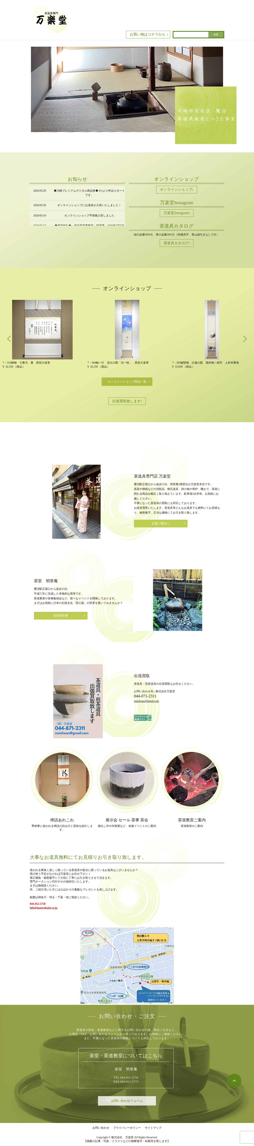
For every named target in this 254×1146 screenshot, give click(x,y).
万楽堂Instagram (176, 213)
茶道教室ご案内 (192, 820)
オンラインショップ (176, 189)
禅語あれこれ (62, 820)
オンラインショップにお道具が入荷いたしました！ (89, 205)
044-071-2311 (145, 696)
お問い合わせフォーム (127, 1101)
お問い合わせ (100, 1127)
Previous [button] (10, 338)
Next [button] (244, 338)
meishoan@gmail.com (146, 701)
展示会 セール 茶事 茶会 (127, 820)
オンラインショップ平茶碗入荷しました (89, 215)
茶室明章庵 (60, 615)
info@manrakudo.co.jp (43, 907)
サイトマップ (153, 1127)
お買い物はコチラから (147, 34)
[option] (42, 334)
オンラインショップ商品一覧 (127, 381)
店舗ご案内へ (161, 523)
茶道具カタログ (176, 243)
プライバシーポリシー (127, 1127)
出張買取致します (126, 401)
